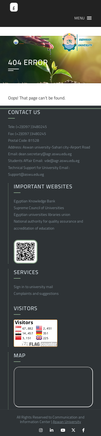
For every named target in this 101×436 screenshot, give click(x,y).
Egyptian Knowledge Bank (34, 201)
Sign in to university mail (33, 286)
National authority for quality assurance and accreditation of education (48, 224)
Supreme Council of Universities (39, 207)
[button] (79, 18)
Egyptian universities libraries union (42, 214)
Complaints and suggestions (36, 293)
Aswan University (67, 421)
